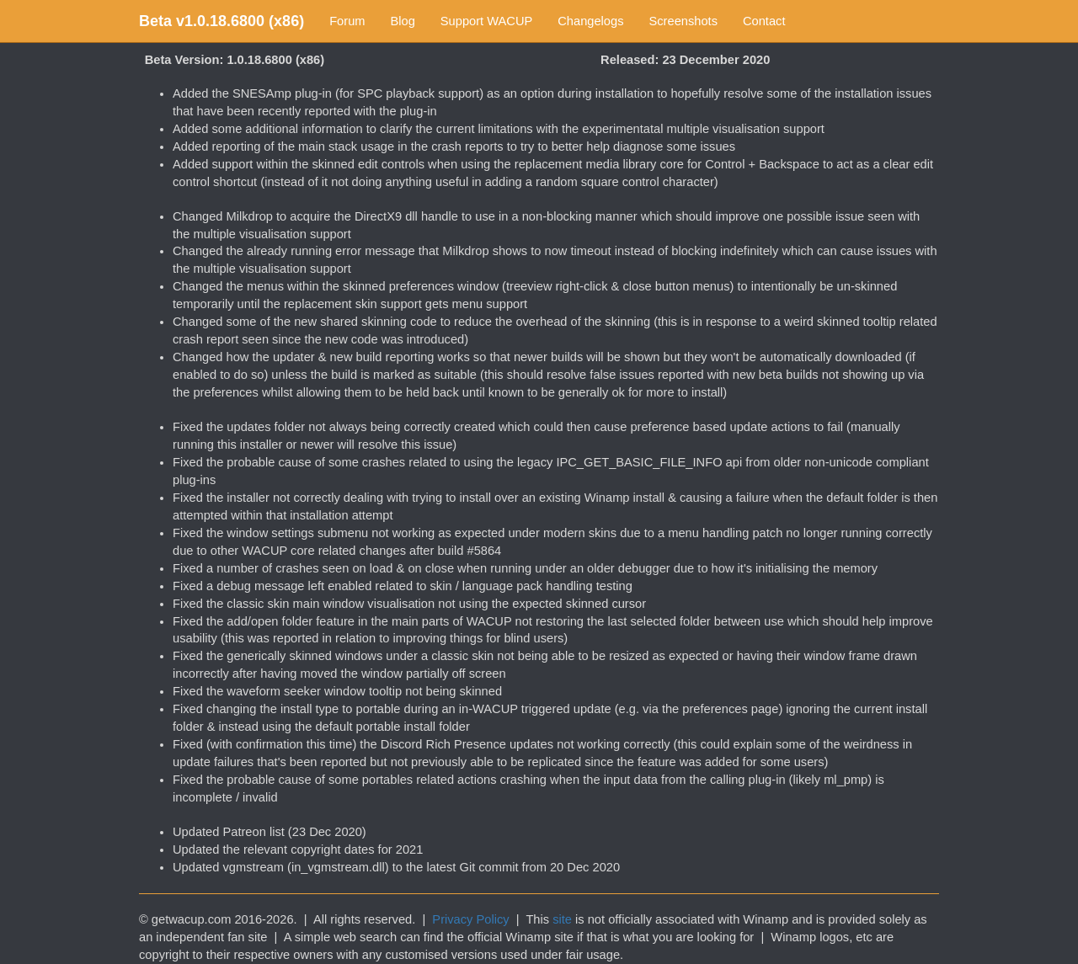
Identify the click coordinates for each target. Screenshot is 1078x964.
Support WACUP (486, 21)
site (562, 919)
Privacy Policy (470, 919)
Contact (764, 21)
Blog (403, 21)
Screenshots (683, 21)
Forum (347, 21)
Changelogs (590, 21)
